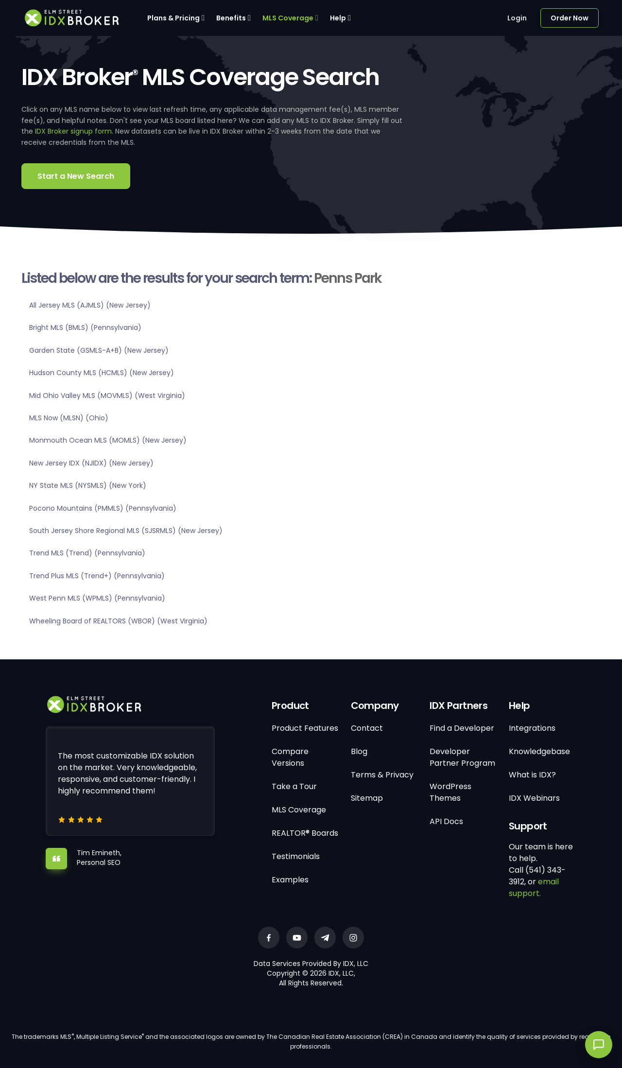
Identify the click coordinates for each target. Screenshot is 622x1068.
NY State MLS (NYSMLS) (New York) (87, 485)
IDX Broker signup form (73, 131)
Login (517, 18)
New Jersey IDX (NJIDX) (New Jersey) (91, 463)
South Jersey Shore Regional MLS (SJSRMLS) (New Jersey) (126, 530)
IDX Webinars (534, 798)
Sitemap (367, 798)
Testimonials (296, 856)
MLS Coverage (287, 18)
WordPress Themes (450, 792)
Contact (367, 728)
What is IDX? (532, 774)
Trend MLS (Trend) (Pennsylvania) (87, 553)
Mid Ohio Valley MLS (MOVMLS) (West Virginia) (107, 395)
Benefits (231, 18)
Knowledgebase (539, 751)
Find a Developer (462, 728)
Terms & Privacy (382, 774)
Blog (359, 751)
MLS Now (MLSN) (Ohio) (68, 418)
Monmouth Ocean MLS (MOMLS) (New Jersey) (108, 440)
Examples (290, 879)
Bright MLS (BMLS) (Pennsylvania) (85, 327)
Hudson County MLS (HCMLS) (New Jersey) (101, 373)
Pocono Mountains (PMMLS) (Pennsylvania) (102, 508)
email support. (534, 887)
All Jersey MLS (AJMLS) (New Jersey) (90, 305)
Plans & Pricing (173, 18)
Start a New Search (75, 176)
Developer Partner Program (462, 757)
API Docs (446, 821)
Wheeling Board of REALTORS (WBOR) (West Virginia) (118, 621)
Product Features (305, 728)
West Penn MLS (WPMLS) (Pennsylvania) (97, 598)
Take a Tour (294, 786)
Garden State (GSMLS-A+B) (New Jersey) (99, 350)
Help (338, 18)
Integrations (532, 728)
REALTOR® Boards (305, 833)
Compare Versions (290, 757)
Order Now (569, 18)
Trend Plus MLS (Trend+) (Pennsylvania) (97, 576)
